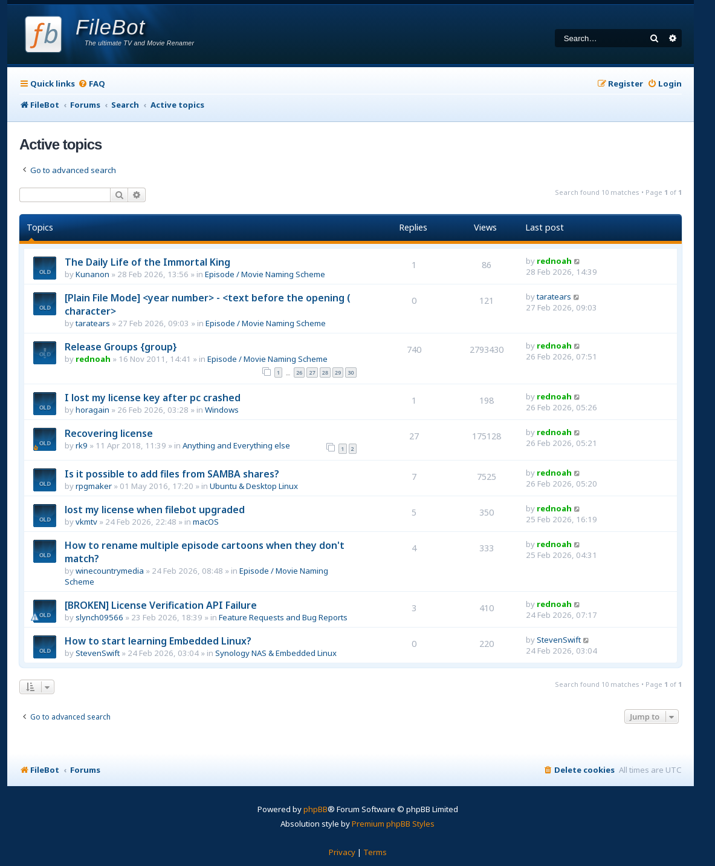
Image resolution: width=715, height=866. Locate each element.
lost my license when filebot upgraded (155, 509)
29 (338, 372)
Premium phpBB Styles (393, 823)
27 (312, 372)
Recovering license (109, 433)
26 (299, 372)
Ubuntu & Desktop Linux (254, 486)
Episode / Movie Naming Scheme (265, 274)
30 (351, 372)
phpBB (315, 809)
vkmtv (86, 521)
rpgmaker (94, 486)
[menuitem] (91, 84)
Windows (222, 409)
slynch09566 (99, 617)
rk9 (82, 445)
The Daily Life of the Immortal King (147, 262)
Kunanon (92, 274)
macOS (206, 521)
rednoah (554, 260)
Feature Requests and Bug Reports (283, 617)
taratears (93, 323)
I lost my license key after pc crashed (153, 397)
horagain (92, 409)
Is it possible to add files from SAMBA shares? (172, 474)
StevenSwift (98, 653)
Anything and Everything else (236, 445)
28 (325, 372)
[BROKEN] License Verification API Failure (161, 605)
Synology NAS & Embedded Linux (276, 653)
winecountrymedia (110, 570)
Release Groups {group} (121, 346)
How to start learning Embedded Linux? (158, 641)
